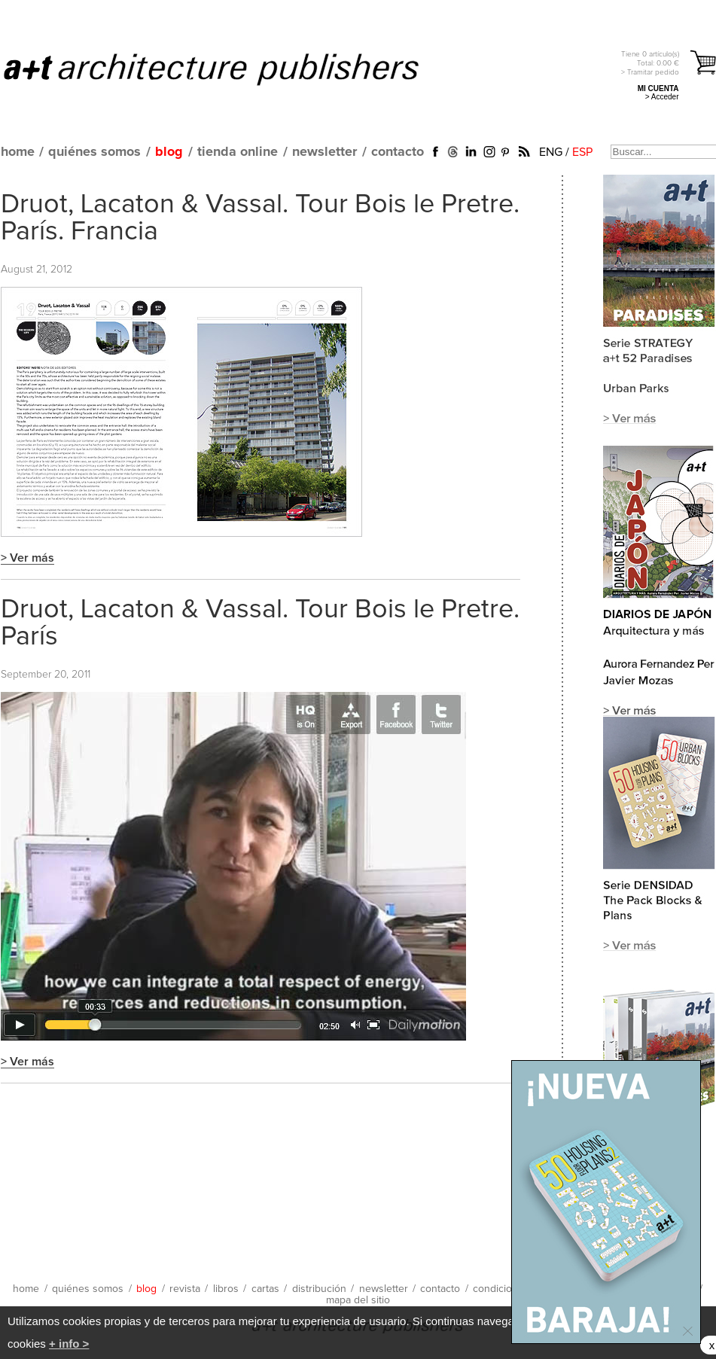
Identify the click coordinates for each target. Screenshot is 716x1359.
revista (184, 1289)
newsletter (324, 152)
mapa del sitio (358, 1300)
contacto (397, 152)
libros (226, 1289)
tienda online (237, 152)
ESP (582, 152)
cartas (265, 1289)
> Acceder (662, 97)
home (18, 152)
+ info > (69, 1343)
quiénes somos (94, 152)
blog (169, 152)
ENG (550, 152)
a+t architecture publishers (230, 68)
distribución (319, 1289)
